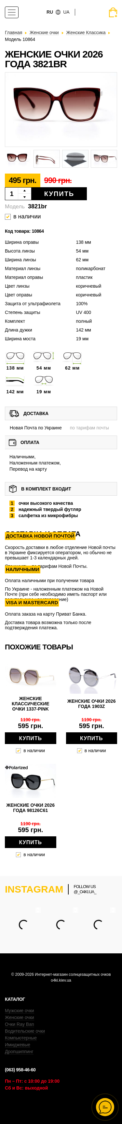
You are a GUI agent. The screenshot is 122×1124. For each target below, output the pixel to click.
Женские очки (19, 1017)
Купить (59, 193)
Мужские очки (19, 1010)
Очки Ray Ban (19, 1024)
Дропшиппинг (19, 1051)
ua (66, 12)
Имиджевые (17, 1044)
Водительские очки (25, 1031)
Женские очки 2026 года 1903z (91, 704)
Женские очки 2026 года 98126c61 (31, 808)
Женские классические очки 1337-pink (30, 704)
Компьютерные (21, 1037)
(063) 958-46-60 (20, 1069)
